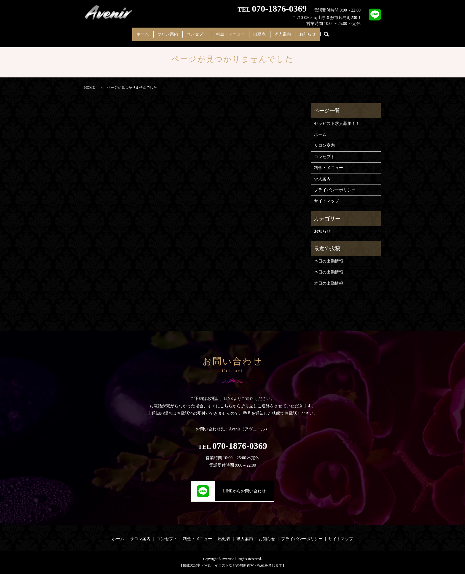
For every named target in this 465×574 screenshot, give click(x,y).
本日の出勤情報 (328, 261)
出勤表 (263, 32)
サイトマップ (326, 201)
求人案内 (290, 32)
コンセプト (193, 32)
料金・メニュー (230, 32)
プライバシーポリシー (335, 190)
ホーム (131, 32)
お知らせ (319, 32)
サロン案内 (159, 32)
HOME (89, 87)
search (340, 32)
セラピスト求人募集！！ (337, 123)
